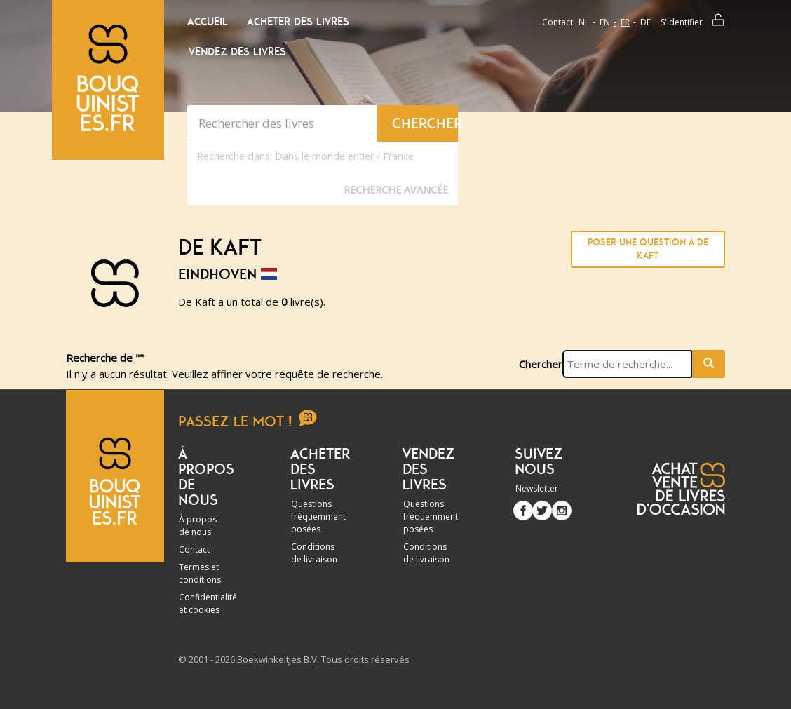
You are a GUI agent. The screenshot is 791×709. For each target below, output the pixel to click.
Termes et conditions (200, 573)
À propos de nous (198, 525)
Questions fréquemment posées (318, 516)
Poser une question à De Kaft (648, 249)
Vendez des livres (237, 52)
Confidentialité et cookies (208, 603)
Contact (557, 22)
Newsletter (536, 488)
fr (625, 22)
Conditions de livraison (314, 553)
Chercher (540, 364)
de (645, 22)
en (605, 22)
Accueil (207, 21)
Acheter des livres (298, 21)
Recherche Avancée (396, 189)
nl (584, 22)
